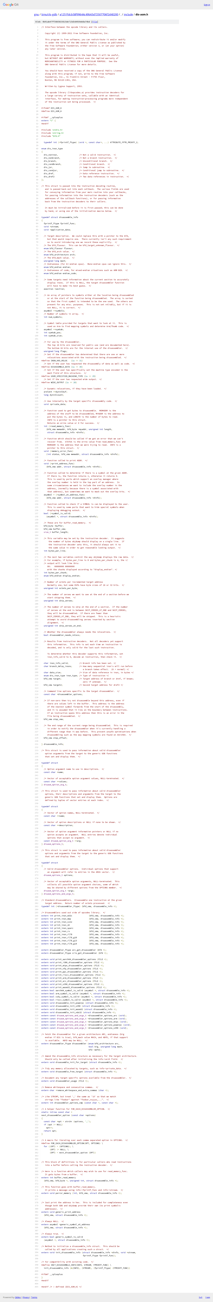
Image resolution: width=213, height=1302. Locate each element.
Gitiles (18, 1297)
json (207, 1297)
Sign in (207, 4)
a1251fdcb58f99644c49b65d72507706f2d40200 (89, 14)
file (94, 21)
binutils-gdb (49, 14)
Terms (34, 1297)
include (128, 14)
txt (200, 1297)
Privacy (25, 1297)
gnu (36, 14)
